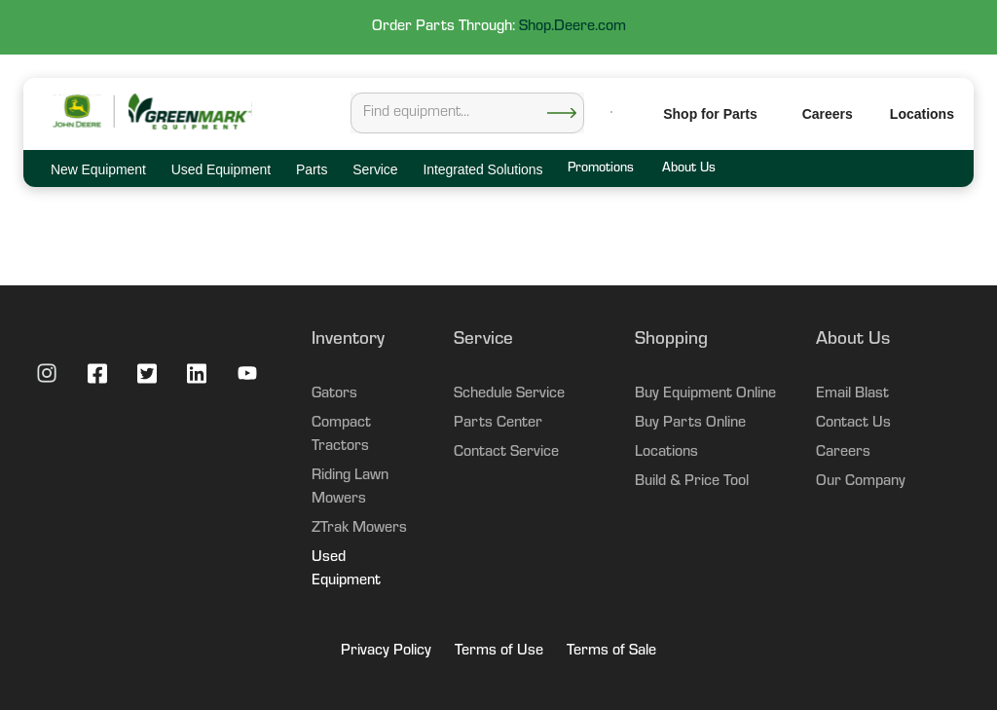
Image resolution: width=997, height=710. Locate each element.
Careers (827, 114)
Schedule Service (509, 394)
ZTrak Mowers (359, 529)
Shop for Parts (710, 114)
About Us (688, 169)
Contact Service (506, 453)
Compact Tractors (341, 435)
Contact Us (853, 423)
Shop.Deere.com (572, 27)
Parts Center (498, 423)
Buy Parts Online (690, 423)
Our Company (860, 482)
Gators (334, 394)
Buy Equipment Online (705, 394)
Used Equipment (346, 569)
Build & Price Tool (692, 482)
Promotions (600, 169)
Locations (666, 453)
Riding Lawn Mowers (350, 487)
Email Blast (852, 394)
